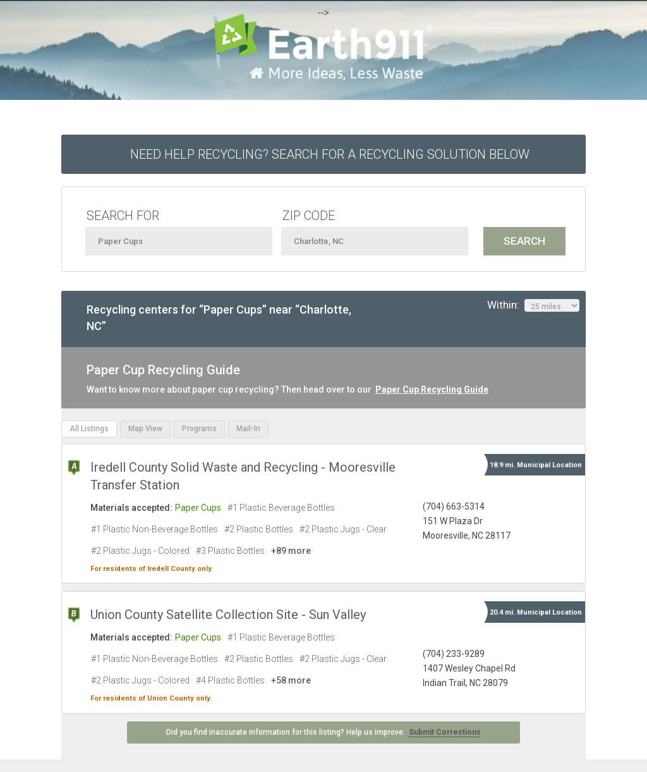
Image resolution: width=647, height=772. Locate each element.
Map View (145, 428)
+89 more (291, 551)
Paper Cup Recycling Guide (431, 389)
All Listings (89, 428)
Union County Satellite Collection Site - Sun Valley (228, 614)
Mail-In (248, 428)
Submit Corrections (445, 732)
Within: (533, 305)
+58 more (291, 680)
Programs (199, 428)
